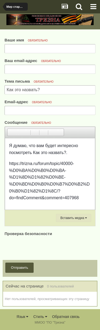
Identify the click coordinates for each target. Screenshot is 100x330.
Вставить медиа (73, 218)
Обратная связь (65, 316)
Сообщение (28, 122)
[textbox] (50, 174)
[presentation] (45, 247)
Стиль (40, 316)
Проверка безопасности (28, 233)
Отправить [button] (19, 268)
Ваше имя (26, 40)
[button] (11, 132)
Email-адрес (28, 101)
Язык (23, 316)
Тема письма (29, 81)
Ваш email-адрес (33, 60)
